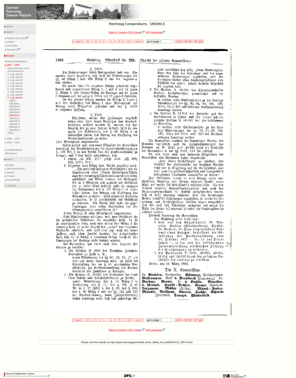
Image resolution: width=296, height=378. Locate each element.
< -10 (86, 41)
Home (8, 26)
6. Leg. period (14, 88)
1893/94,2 (14, 106)
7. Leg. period (14, 91)
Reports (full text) (17, 38)
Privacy (10, 176)
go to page (153, 41)
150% (178, 41)
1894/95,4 (14, 127)
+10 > (128, 41)
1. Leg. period (14, 74)
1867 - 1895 (13, 65)
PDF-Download (155, 32)
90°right (198, 41)
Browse (9, 55)
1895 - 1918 (13, 138)
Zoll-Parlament (15, 71)
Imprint (10, 172)
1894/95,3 (14, 124)
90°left (188, 41)
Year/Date (11, 45)
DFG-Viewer (136, 32)
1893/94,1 (14, 103)
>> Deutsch (10, 185)
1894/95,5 (14, 130)
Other (10, 133)
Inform (9, 159)
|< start (76, 41)
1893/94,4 (14, 112)
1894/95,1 (14, 118)
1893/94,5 (14, 115)
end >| (138, 41)
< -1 (102, 41)
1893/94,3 (14, 109)
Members (13, 49)
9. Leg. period (14, 97)
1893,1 (12, 100)
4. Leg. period (14, 83)
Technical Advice (15, 168)
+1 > (111, 41)
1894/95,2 (14, 121)
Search (9, 32)
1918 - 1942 (13, 142)
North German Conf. (18, 68)
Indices (10, 41)
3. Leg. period (14, 80)
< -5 (95, 41)
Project (10, 165)
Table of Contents (117, 32)
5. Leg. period (14, 85)
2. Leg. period (14, 77)
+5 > (119, 41)
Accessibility (13, 179)
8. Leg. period (14, 94)
